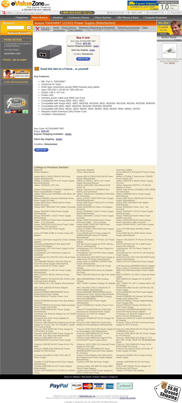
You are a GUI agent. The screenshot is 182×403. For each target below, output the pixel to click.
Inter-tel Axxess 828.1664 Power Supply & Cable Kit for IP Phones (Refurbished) (95, 258)
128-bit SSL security (127, 398)
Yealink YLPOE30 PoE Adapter (130, 370)
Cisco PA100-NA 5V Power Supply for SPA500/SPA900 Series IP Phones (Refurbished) (93, 235)
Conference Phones (79, 17)
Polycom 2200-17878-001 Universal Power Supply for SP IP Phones (135, 323)
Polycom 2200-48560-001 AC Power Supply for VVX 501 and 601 (92, 334)
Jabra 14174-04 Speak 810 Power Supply (135, 261)
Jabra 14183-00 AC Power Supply (49, 266)
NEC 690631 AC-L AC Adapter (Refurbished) (54, 283)
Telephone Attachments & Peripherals (97, 27)
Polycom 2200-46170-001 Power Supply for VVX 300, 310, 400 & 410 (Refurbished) (53, 334)
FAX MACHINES (11, 50)
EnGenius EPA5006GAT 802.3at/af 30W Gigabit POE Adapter (52, 245)
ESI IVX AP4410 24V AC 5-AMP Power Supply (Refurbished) (133, 245)
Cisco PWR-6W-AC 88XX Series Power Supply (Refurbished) (134, 234)
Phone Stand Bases (85, 172)
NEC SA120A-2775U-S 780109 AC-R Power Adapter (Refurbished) (93, 289)
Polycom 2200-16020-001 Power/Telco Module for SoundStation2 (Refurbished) (94, 323)
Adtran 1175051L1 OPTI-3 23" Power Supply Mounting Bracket (93, 182)
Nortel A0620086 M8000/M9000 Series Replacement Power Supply (51, 293)
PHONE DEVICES (13, 40)
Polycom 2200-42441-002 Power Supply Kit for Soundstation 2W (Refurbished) (96, 330)
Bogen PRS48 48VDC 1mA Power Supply (135, 224)
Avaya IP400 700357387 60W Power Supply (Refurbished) (93, 225)
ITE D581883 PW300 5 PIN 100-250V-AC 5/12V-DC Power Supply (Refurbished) (53, 262)
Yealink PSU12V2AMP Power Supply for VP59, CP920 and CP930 (94, 371)
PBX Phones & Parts (128, 17)
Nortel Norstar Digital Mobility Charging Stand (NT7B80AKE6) (94, 297)
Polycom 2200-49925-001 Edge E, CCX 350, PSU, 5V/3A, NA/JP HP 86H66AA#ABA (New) (135, 340)
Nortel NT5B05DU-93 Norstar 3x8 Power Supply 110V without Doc (134, 297)
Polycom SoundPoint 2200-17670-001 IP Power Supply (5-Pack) (134, 350)
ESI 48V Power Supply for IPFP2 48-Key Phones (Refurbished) (94, 245)
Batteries (38, 170)
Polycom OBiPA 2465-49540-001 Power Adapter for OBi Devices (52, 350)
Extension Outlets (124, 170)
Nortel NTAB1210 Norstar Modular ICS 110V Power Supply (133, 306)
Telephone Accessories (128, 27)
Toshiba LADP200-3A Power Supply (92, 362)
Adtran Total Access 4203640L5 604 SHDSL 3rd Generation (92, 190)
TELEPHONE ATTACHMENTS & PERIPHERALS (17, 45)
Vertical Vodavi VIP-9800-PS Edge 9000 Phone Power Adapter (94, 367)
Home (56, 27)
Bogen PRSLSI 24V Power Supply (49, 229)
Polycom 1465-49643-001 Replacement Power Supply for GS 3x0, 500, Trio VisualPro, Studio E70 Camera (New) (55, 324)
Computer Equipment (156, 17)
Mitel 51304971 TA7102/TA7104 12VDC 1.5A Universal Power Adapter (54, 280)
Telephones (22, 17)
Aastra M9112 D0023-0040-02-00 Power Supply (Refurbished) (52, 177)
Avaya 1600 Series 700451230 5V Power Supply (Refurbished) (134, 199)
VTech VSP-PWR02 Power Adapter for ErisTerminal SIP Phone (133, 367)
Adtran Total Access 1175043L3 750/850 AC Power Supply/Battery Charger (54, 190)
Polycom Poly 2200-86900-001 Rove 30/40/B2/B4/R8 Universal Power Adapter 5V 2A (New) (94, 351)
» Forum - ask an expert (14, 60)
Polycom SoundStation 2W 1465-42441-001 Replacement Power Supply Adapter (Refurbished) (94, 357)
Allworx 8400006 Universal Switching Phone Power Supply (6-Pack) (54, 199)
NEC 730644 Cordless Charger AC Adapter (95, 283)
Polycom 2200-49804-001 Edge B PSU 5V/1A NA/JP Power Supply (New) (94, 339)
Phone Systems (103, 17)
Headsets (58, 17)
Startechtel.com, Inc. (87, 396)
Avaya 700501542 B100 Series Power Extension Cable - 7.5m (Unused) (93, 221)
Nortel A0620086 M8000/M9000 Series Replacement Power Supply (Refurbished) (95, 293)
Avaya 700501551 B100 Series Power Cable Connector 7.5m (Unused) (54, 225)
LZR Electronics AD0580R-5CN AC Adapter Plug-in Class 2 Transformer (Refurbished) (135, 267)
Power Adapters (75, 30)
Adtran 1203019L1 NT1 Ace (46, 185)
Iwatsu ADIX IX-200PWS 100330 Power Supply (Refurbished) (94, 262)
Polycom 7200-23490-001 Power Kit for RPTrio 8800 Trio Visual (133, 345)
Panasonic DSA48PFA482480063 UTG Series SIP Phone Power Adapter (133, 310)
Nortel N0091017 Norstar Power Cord (51, 296)
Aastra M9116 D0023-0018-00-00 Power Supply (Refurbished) (94, 177)
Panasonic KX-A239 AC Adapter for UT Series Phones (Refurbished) (133, 315)
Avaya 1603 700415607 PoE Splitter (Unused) (55, 207)
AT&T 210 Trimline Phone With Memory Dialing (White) (169, 60)
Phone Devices (69, 27)
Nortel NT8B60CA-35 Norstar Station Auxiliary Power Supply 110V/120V (54, 306)
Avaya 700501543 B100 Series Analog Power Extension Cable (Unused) (133, 221)
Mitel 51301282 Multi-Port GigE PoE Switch (96, 274)
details (96, 46)
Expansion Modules (85, 170)
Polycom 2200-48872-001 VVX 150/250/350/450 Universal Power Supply (52, 339)
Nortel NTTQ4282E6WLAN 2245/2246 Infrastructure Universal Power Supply (93, 310)
